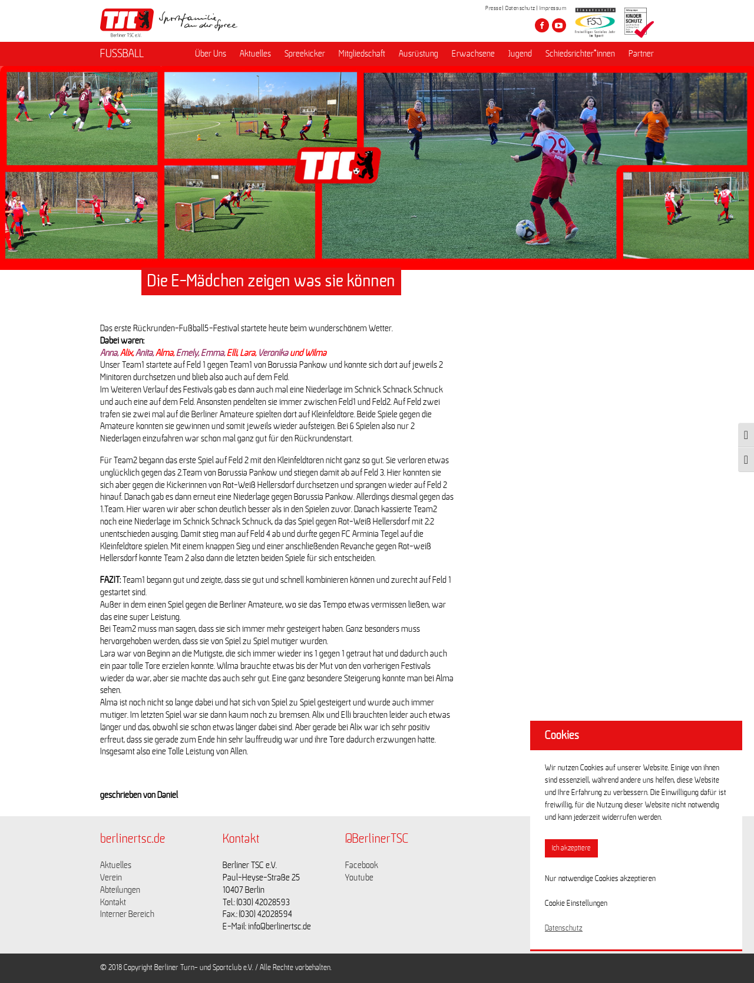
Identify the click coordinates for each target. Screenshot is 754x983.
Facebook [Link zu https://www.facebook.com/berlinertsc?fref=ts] (361, 865)
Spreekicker (305, 53)
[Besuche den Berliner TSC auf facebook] (542, 25)
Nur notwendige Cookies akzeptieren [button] (600, 879)
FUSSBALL (122, 54)
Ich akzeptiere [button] (571, 848)
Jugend (520, 53)
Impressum (553, 8)
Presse (493, 8)
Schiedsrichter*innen (580, 53)
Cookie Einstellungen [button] (576, 903)
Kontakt (113, 902)
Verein (111, 877)
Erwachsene (473, 53)
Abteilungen (120, 890)
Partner (641, 53)
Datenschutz (520, 8)
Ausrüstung (418, 53)
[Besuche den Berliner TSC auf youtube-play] (559, 25)
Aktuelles (255, 53)
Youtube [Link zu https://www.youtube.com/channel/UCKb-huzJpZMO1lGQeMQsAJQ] (359, 877)
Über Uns (210, 53)
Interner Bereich (127, 914)
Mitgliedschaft (362, 53)
